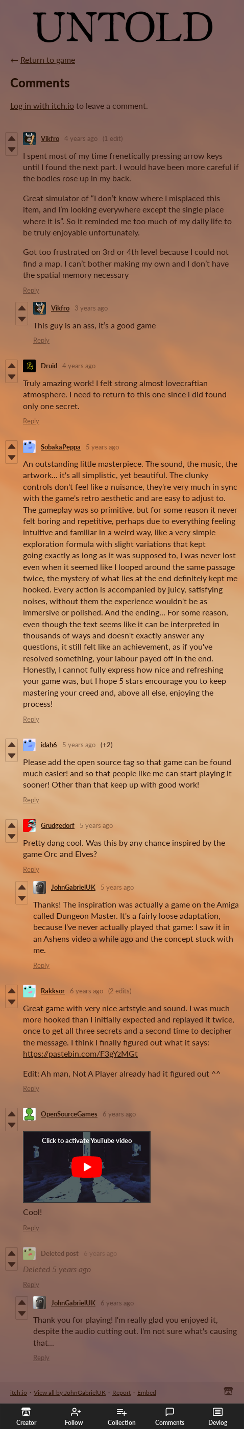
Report (121, 1392)
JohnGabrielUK (73, 887)
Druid (49, 366)
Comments (169, 1416)
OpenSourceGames (69, 1114)
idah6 (49, 745)
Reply (31, 290)
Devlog (217, 1416)
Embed (146, 1392)
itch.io (18, 1392)
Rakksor (53, 991)
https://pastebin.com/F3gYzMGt (80, 1053)
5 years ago (102, 447)
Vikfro (50, 138)
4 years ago (80, 138)
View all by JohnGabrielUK (70, 1392)
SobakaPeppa (61, 447)
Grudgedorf (58, 825)
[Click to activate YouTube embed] (87, 1167)
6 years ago (86, 991)
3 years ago (91, 308)
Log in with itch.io (42, 105)
